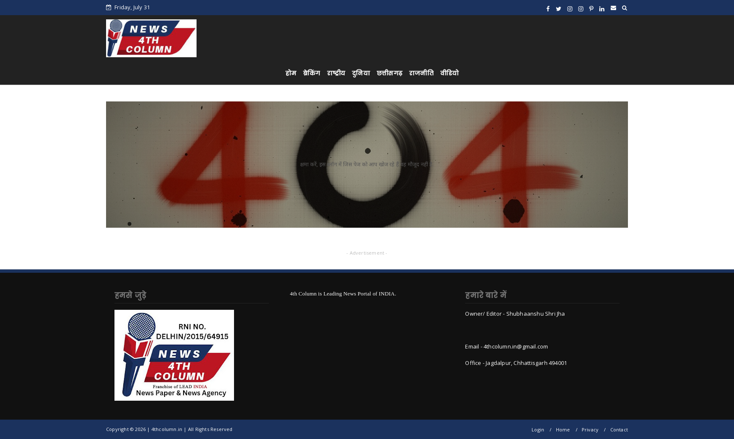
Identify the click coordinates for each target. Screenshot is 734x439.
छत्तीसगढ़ (389, 73)
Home (563, 429)
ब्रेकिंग (311, 73)
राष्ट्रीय (336, 73)
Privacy (590, 429)
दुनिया (361, 73)
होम (290, 73)
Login (538, 429)
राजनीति (421, 73)
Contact (619, 429)
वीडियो (449, 73)
